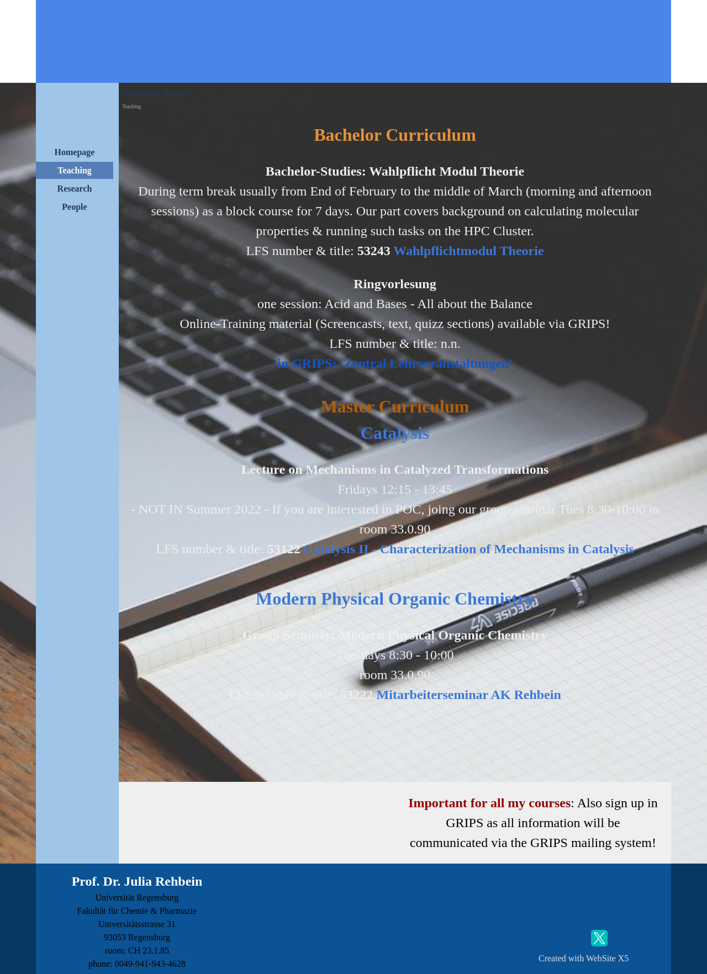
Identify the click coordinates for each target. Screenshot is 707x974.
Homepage (75, 152)
